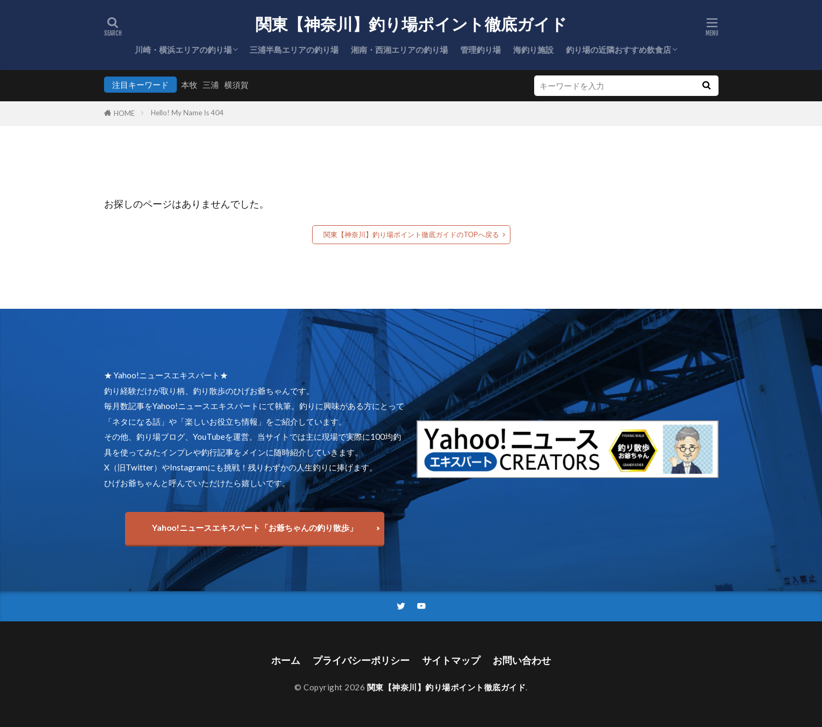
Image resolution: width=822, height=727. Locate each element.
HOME (124, 113)
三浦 (211, 84)
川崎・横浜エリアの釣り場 (183, 49)
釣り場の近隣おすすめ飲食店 (618, 49)
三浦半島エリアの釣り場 (294, 49)
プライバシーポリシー (361, 660)
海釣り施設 (533, 49)
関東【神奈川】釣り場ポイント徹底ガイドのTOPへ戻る (411, 234)
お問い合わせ (522, 660)
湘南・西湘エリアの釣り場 (399, 49)
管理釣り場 (480, 49)
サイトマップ (451, 660)
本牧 (189, 84)
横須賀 (236, 84)
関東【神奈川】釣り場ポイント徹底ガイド (411, 24)
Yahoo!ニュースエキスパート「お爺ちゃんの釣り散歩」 (254, 527)
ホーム (285, 660)
